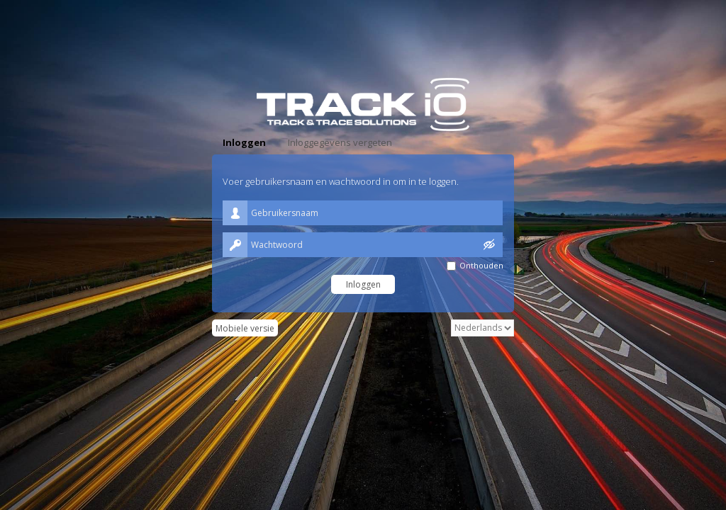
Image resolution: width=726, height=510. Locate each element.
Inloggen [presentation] (244, 142)
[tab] (244, 142)
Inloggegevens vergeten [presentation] (340, 142)
